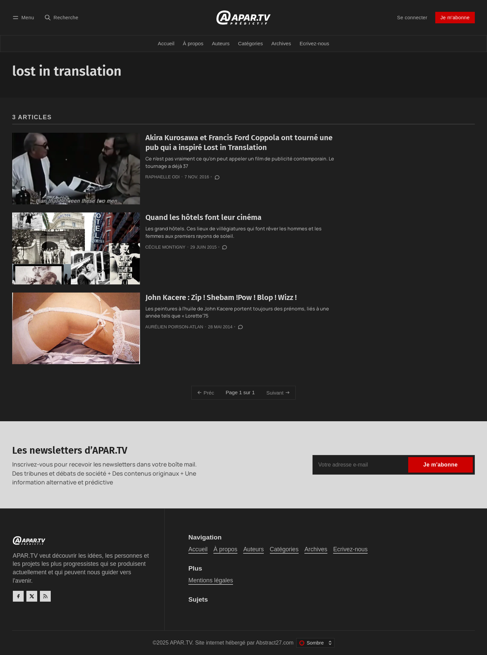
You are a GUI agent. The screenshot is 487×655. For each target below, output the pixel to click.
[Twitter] (31, 596)
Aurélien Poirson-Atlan (174, 326)
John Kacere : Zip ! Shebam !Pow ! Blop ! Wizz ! (221, 297)
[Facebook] (18, 596)
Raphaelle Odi (162, 176)
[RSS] (45, 596)
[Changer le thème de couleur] (315, 642)
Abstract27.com (275, 643)
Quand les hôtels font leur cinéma (203, 217)
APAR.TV (181, 643)
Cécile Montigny (165, 247)
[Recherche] (61, 17)
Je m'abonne (454, 17)
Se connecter (412, 17)
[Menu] (24, 17)
